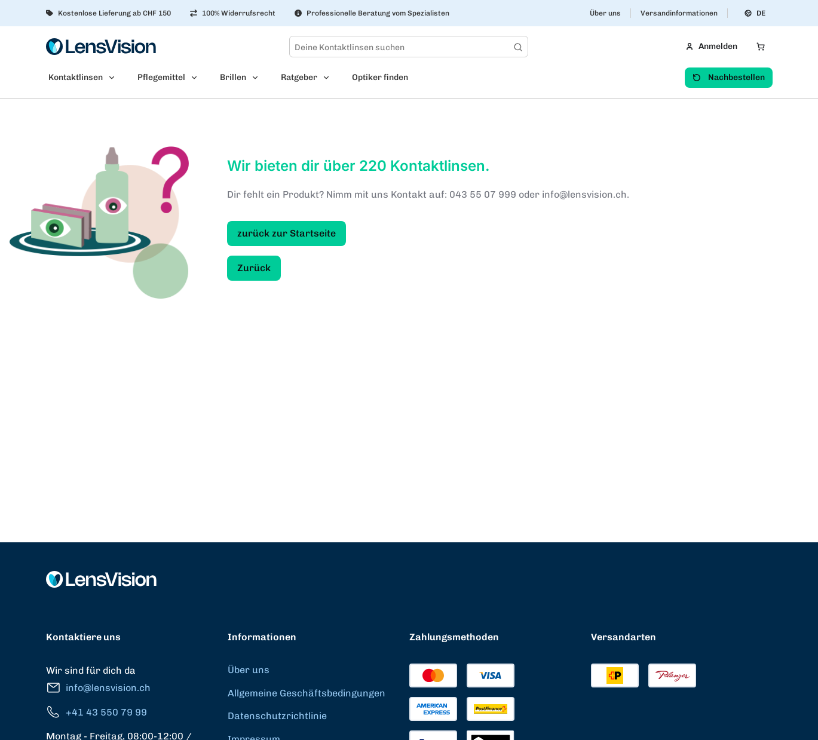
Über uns (605, 13)
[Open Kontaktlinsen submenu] (115, 78)
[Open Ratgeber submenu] (330, 78)
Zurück (254, 268)
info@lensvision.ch (98, 687)
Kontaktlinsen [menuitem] (75, 77)
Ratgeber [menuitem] (299, 77)
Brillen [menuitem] (233, 77)
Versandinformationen (679, 13)
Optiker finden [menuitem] (380, 77)
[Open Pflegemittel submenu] (198, 78)
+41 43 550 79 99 (96, 712)
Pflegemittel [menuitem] (161, 77)
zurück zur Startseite (286, 233)
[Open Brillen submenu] (259, 78)
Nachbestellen (729, 77)
